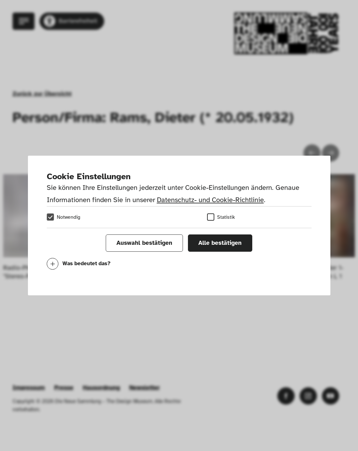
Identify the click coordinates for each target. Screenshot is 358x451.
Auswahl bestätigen (144, 243)
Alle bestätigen (220, 243)
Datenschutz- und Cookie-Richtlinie (210, 200)
